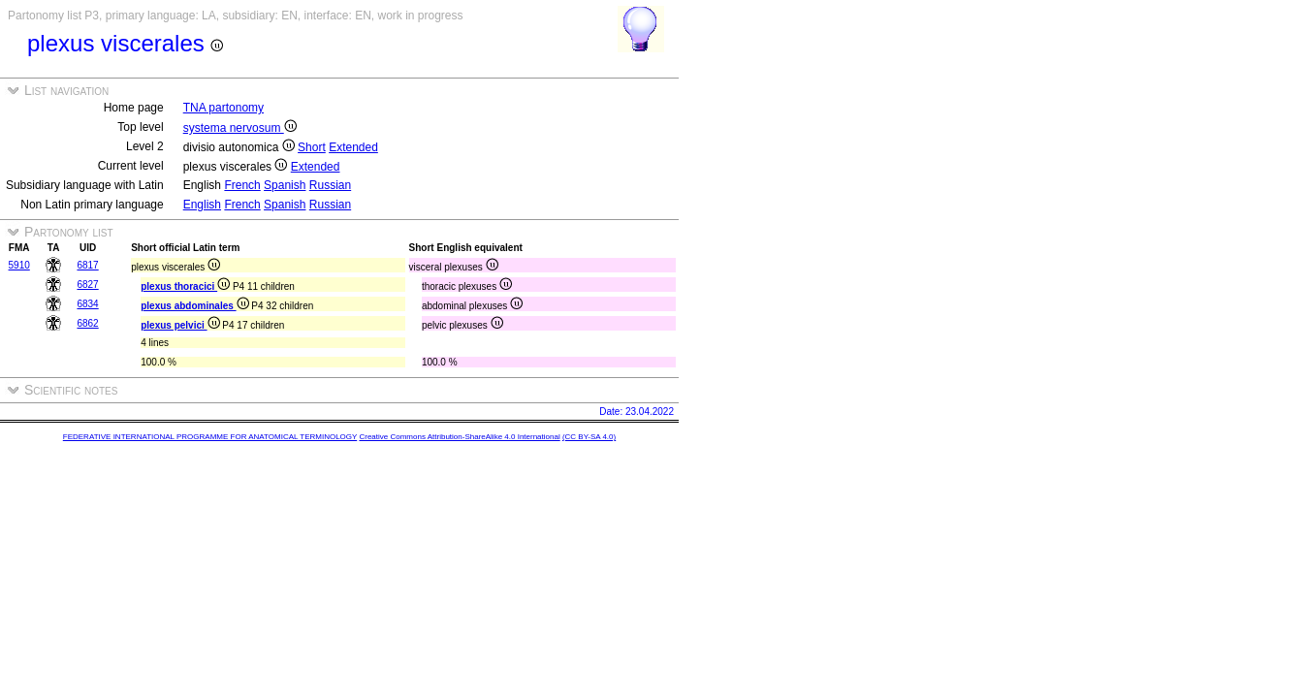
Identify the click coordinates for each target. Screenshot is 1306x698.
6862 (87, 323)
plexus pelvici (180, 325)
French (242, 185)
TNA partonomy (223, 107)
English (202, 204)
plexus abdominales (194, 306)
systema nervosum (240, 128)
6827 (87, 284)
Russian (330, 185)
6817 (87, 265)
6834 (87, 304)
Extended (353, 147)
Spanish (284, 185)
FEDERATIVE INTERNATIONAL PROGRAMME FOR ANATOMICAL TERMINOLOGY (210, 436)
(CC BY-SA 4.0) (589, 436)
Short (312, 147)
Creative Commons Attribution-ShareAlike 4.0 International (459, 436)
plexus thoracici (185, 286)
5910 (19, 265)
